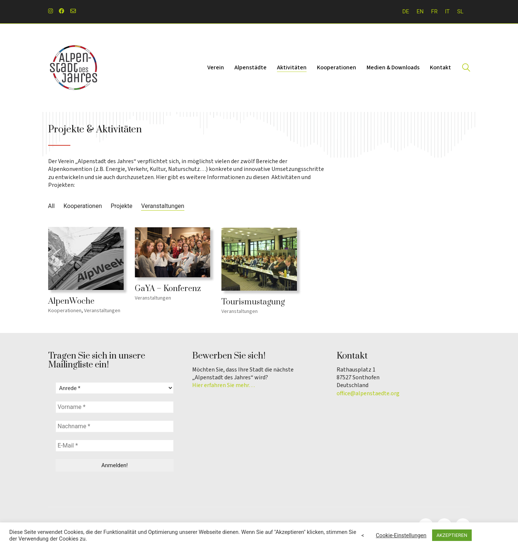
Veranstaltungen (162, 205)
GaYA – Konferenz (168, 291)
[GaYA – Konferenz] (172, 254)
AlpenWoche (71, 302)
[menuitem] (406, 12)
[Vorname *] (115, 407)
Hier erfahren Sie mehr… (223, 385)
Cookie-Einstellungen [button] (401, 535)
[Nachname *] (115, 426)
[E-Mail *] (115, 446)
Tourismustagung (253, 306)
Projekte (122, 205)
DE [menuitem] (405, 11)
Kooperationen (82, 205)
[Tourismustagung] (259, 263)
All (51, 205)
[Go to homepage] (74, 67)
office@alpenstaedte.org (368, 393)
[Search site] (466, 68)
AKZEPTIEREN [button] (452, 535)
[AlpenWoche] (86, 259)
